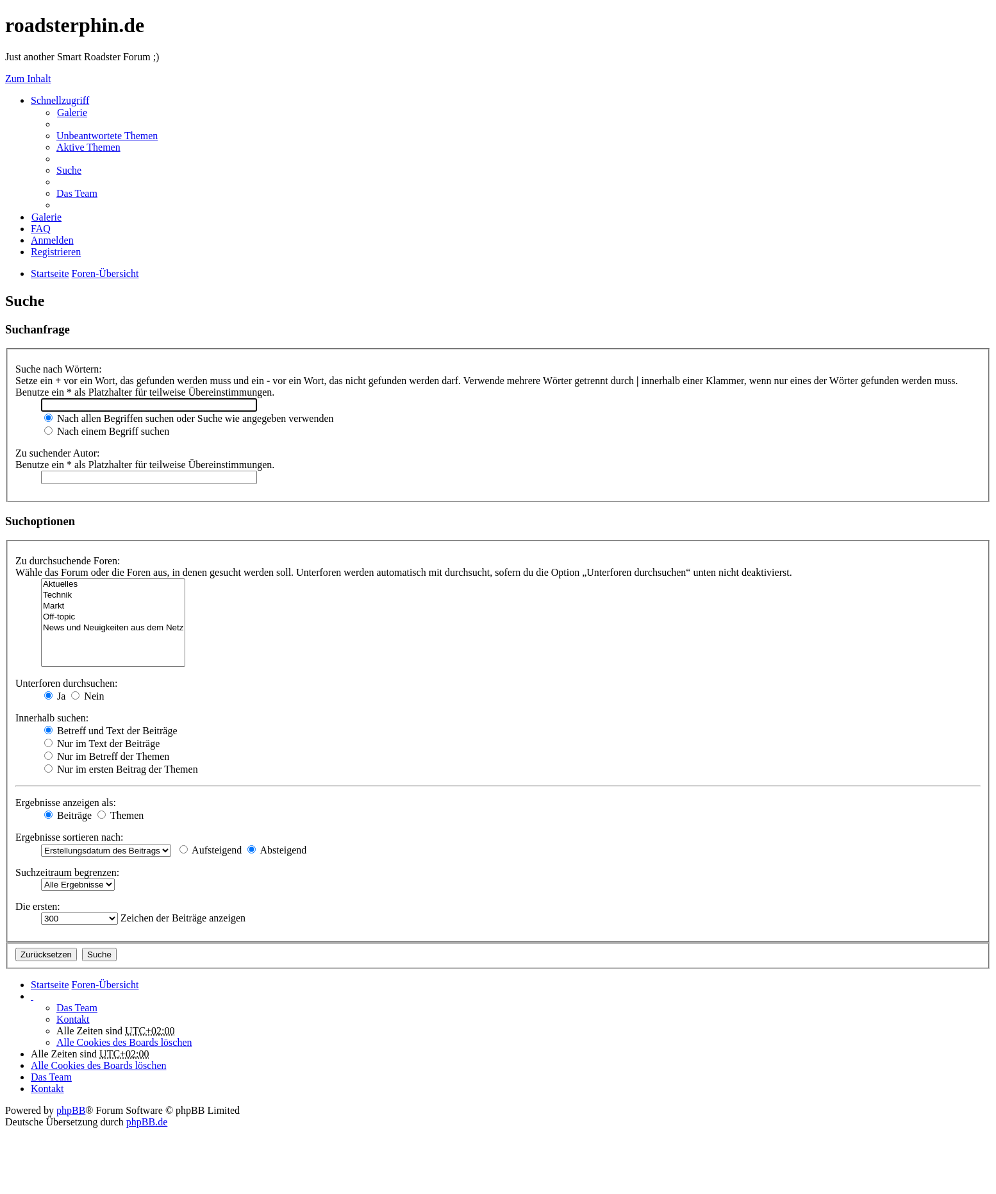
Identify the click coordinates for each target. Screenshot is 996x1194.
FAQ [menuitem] (41, 228)
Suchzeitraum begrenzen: (67, 872)
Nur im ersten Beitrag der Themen (121, 769)
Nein (87, 696)
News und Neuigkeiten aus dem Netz (113, 628)
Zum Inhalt (28, 78)
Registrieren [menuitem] (56, 251)
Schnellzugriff (60, 100)
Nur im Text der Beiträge (102, 743)
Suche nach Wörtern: (58, 369)
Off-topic (113, 617)
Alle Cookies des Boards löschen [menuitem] (124, 1042)
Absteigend (276, 850)
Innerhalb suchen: (51, 717)
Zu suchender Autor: (57, 453)
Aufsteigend (210, 850)
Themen (120, 815)
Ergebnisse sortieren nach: (69, 837)
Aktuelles (113, 584)
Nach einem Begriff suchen (106, 431)
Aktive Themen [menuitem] (88, 147)
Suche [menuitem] (68, 170)
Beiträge (68, 815)
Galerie (72, 112)
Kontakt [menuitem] (73, 1019)
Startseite (50, 984)
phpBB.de (146, 1121)
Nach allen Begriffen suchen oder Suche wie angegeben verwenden (189, 418)
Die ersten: (37, 906)
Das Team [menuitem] (76, 193)
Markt (113, 606)
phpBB (70, 1110)
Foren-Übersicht (105, 984)
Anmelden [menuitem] (52, 240)
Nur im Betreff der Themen (106, 756)
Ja (54, 696)
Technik (113, 595)
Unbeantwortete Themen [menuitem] (107, 135)
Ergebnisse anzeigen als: (65, 802)
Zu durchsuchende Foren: (67, 560)
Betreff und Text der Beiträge (111, 730)
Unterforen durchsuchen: (66, 683)
